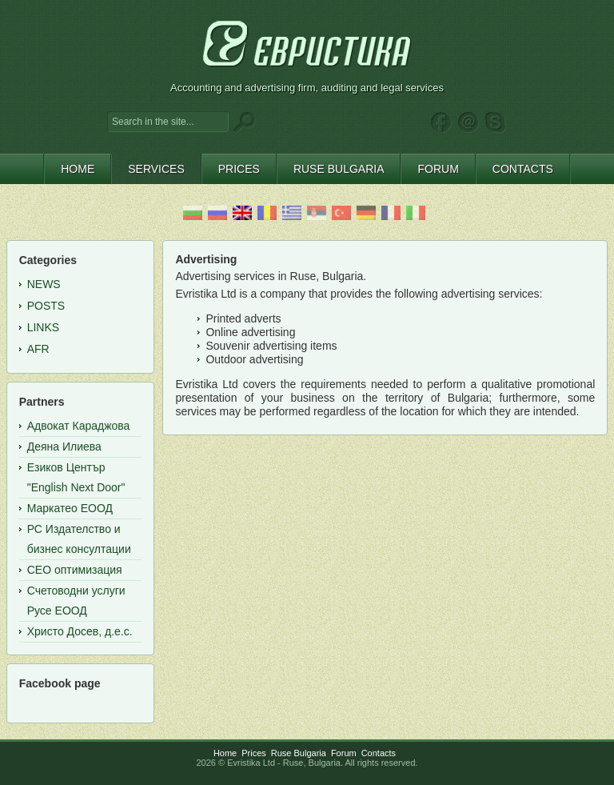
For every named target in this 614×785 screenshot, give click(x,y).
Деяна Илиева (64, 446)
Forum (344, 753)
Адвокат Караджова (78, 425)
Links (43, 327)
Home (225, 753)
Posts (46, 305)
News (44, 284)
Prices (253, 753)
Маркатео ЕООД (70, 508)
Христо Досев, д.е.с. (80, 631)
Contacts (378, 753)
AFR (38, 348)
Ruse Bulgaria (298, 753)
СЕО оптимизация (74, 569)
